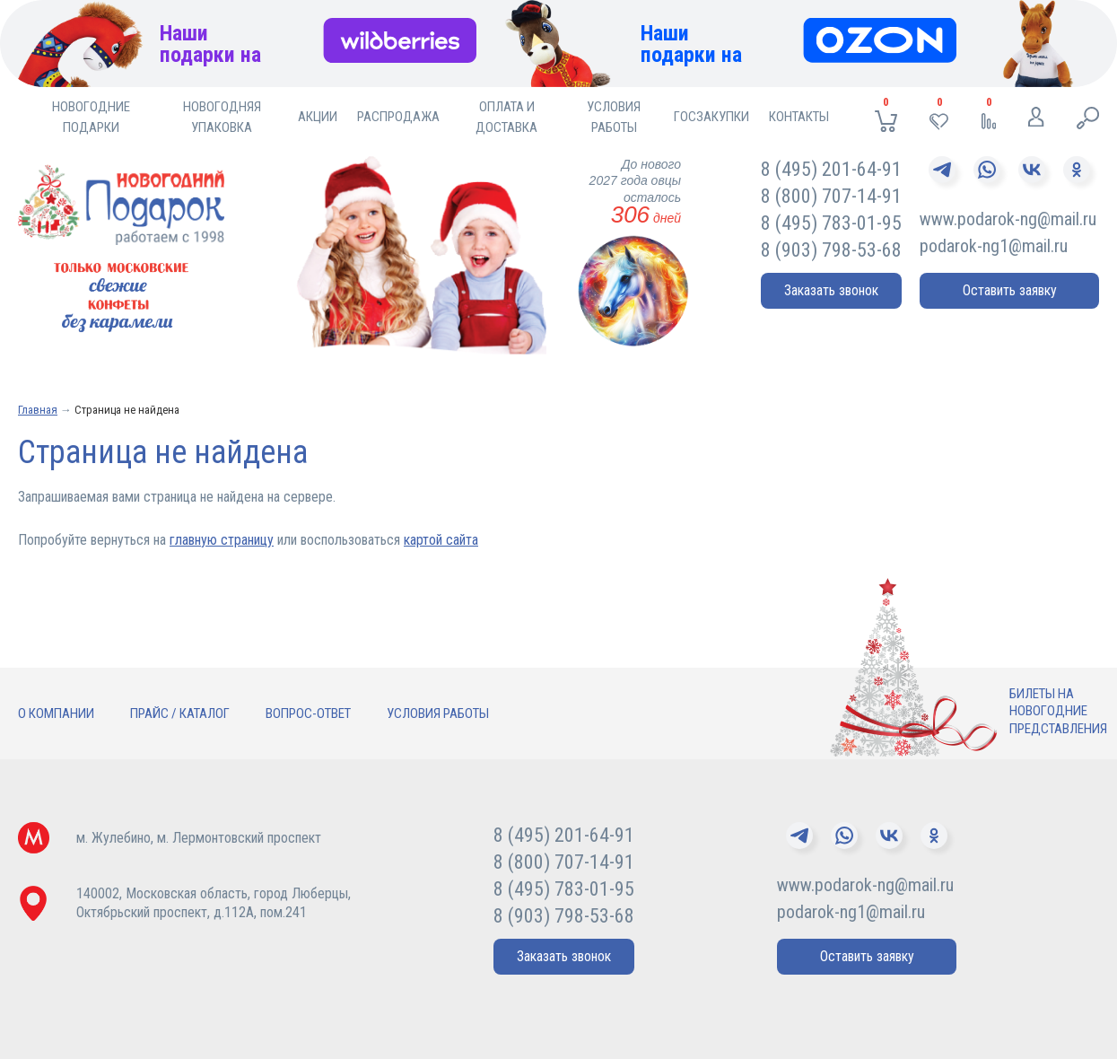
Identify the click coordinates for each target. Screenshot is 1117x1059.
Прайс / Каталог (180, 713)
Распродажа (398, 117)
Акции (317, 117)
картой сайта (441, 539)
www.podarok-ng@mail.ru (1008, 219)
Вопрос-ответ (308, 713)
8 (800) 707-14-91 (831, 196)
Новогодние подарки (91, 117)
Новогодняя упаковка (222, 117)
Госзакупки (711, 117)
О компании (56, 713)
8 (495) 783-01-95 (831, 223)
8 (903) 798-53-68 (831, 250)
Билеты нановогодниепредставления (1058, 711)
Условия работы (614, 117)
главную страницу (222, 539)
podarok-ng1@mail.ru (994, 246)
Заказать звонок (831, 290)
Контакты (799, 117)
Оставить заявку (1010, 290)
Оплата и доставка (506, 117)
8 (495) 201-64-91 (831, 169)
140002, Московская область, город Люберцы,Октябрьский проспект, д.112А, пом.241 (213, 903)
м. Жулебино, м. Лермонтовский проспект (198, 837)
